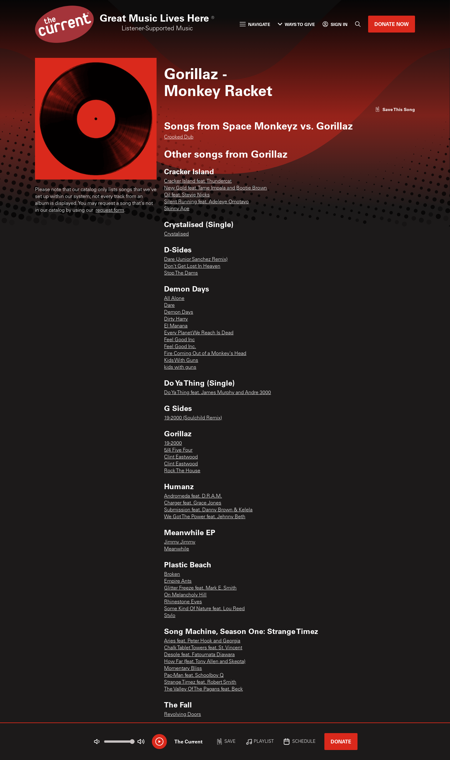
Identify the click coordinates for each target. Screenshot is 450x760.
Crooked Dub (178, 137)
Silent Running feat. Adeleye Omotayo (206, 202)
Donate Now (391, 24)
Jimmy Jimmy (179, 542)
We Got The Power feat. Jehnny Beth (204, 516)
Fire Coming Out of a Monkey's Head (205, 353)
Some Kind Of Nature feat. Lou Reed (204, 608)
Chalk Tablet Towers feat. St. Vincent (203, 648)
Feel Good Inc (179, 339)
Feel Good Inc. (180, 346)
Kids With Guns (181, 360)
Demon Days (178, 312)
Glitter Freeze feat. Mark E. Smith (200, 588)
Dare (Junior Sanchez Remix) (196, 259)
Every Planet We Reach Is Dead (198, 333)
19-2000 (173, 443)
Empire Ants (178, 581)
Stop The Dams (181, 273)
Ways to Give (296, 24)
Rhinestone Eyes (183, 602)
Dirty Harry (176, 319)
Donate (341, 741)
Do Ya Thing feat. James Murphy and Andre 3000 (217, 392)
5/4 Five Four (178, 450)
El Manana (176, 326)
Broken (172, 574)
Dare (169, 305)
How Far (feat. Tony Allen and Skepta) (204, 661)
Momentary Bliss (183, 668)
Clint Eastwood (181, 457)
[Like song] (395, 109)
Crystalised (176, 234)
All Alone (174, 298)
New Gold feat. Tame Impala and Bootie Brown (215, 188)
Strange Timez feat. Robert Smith (200, 682)
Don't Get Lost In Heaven (192, 266)
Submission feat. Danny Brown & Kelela (208, 510)
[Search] (357, 24)
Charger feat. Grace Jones (192, 503)
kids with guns (180, 367)
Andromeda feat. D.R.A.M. (193, 496)
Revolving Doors (182, 714)
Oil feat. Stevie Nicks (187, 195)
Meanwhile (176, 549)
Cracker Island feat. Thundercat (198, 181)
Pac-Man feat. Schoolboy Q (193, 675)
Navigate (255, 24)
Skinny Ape (176, 208)
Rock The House (182, 471)
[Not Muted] (96, 741)
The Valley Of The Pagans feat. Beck (203, 689)
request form (110, 210)
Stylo (169, 615)
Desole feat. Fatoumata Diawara (199, 654)
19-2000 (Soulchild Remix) (193, 418)
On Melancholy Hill (185, 595)
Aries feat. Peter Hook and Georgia (202, 641)
